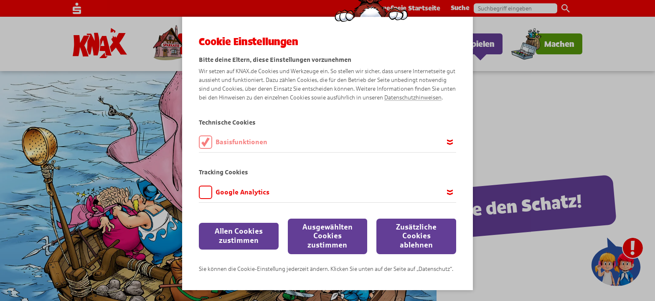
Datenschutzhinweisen (413, 97)
